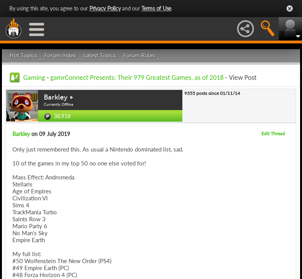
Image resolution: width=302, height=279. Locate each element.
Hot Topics (23, 55)
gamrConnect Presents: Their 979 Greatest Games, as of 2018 (136, 77)
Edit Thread (273, 133)
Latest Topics (100, 55)
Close (290, 8)
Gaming (34, 77)
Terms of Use (156, 8)
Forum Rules (139, 55)
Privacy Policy (105, 8)
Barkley (55, 97)
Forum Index (60, 55)
